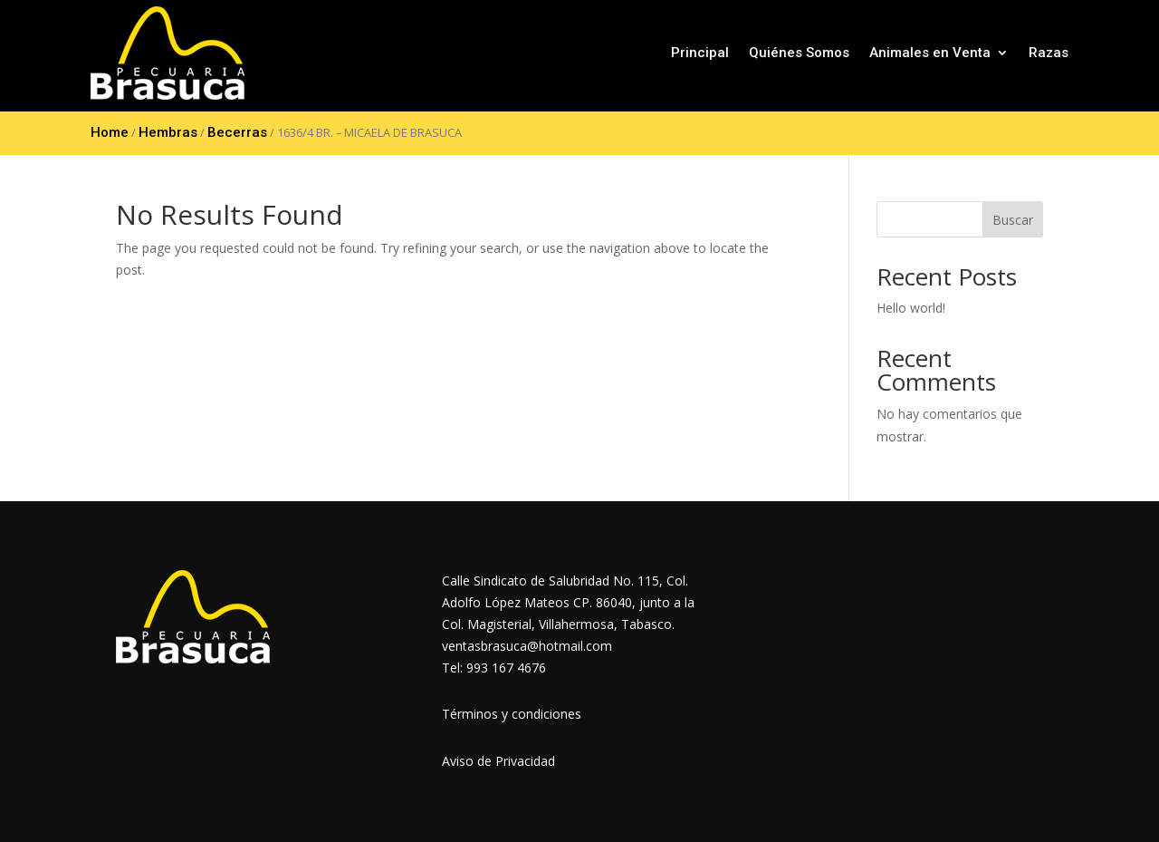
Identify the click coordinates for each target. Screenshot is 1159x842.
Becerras (237, 132)
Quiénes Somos (799, 52)
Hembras (168, 132)
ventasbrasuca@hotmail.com (527, 645)
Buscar (1012, 219)
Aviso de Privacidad (498, 760)
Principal (700, 52)
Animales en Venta (930, 52)
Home (110, 132)
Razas (1048, 52)
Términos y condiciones (511, 713)
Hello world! (910, 307)
